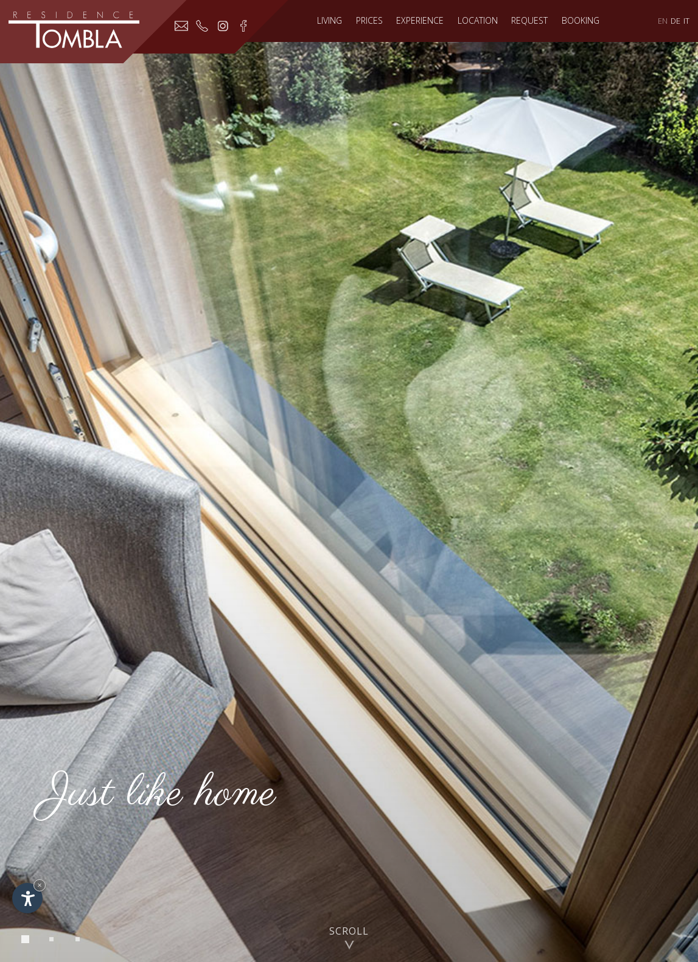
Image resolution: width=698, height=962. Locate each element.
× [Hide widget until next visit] (39, 885)
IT (686, 20)
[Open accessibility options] (27, 898)
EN (663, 20)
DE (675, 20)
